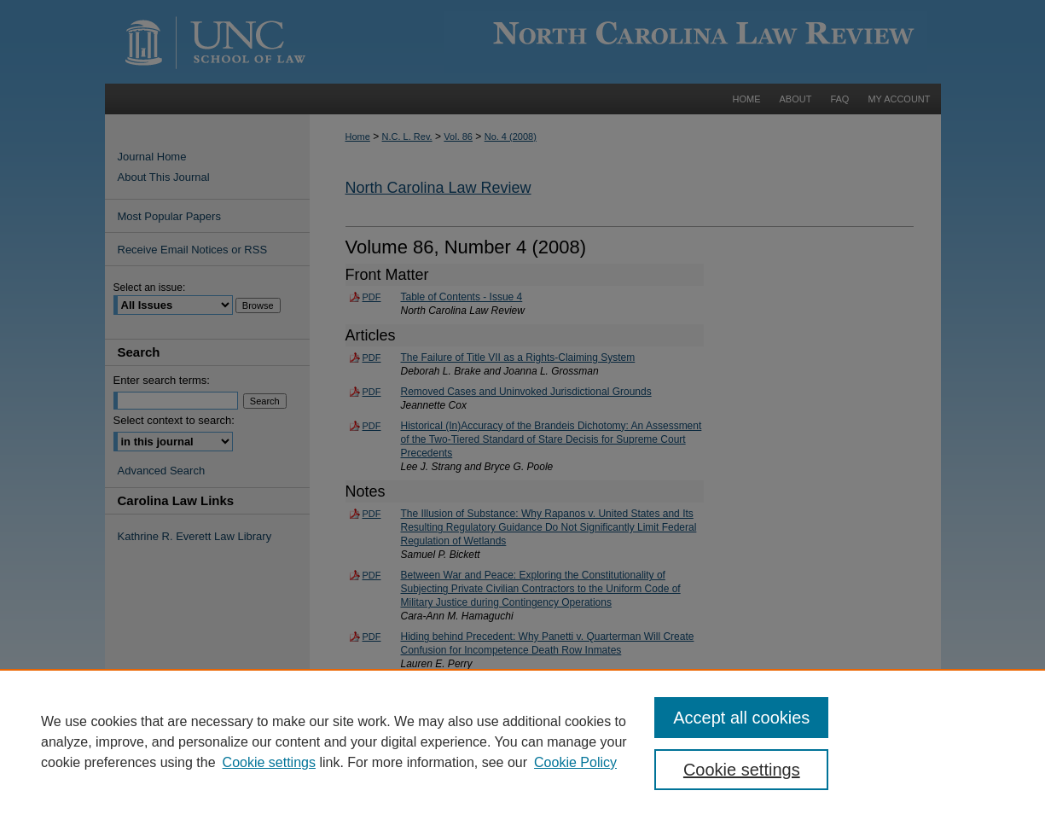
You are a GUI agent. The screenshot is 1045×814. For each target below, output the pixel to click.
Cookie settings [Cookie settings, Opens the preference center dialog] (741, 769)
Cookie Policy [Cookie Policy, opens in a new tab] (575, 762)
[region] (522, 741)
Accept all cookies (741, 717)
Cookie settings (269, 762)
